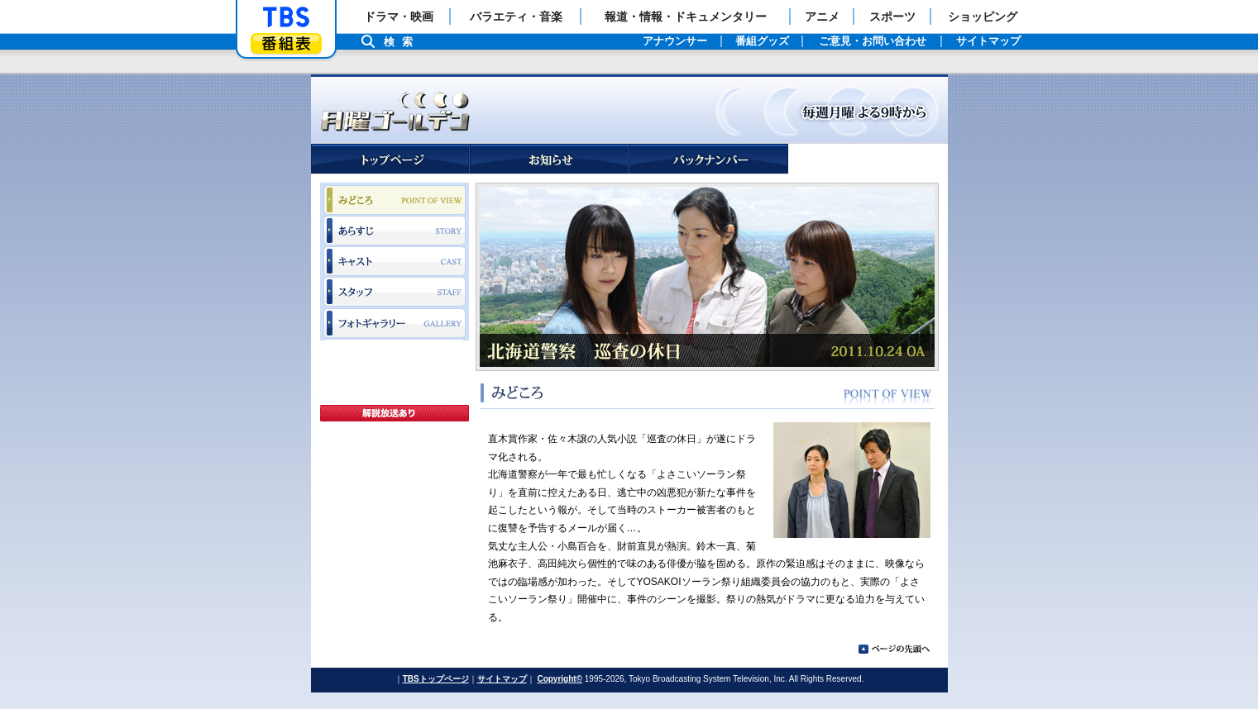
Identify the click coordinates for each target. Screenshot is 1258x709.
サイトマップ (502, 678)
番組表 (286, 43)
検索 (403, 42)
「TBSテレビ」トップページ (286, 17)
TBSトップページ (436, 678)
